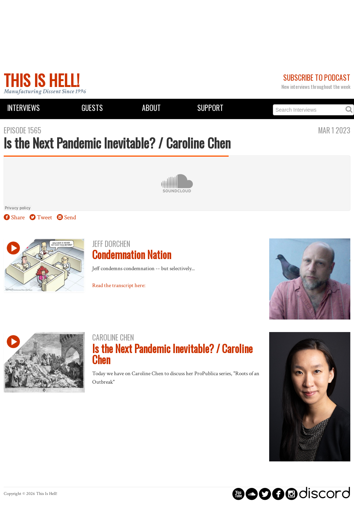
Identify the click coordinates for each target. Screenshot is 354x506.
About (151, 107)
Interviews (23, 107)
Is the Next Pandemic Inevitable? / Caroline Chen (172, 354)
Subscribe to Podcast (316, 77)
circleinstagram (291, 494)
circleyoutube (238, 494)
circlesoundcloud (252, 494)
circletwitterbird (265, 494)
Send (70, 217)
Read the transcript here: (118, 285)
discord (324, 494)
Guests (92, 107)
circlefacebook (278, 494)
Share (18, 217)
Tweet (44, 217)
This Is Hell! (42, 80)
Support (210, 107)
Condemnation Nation (131, 254)
